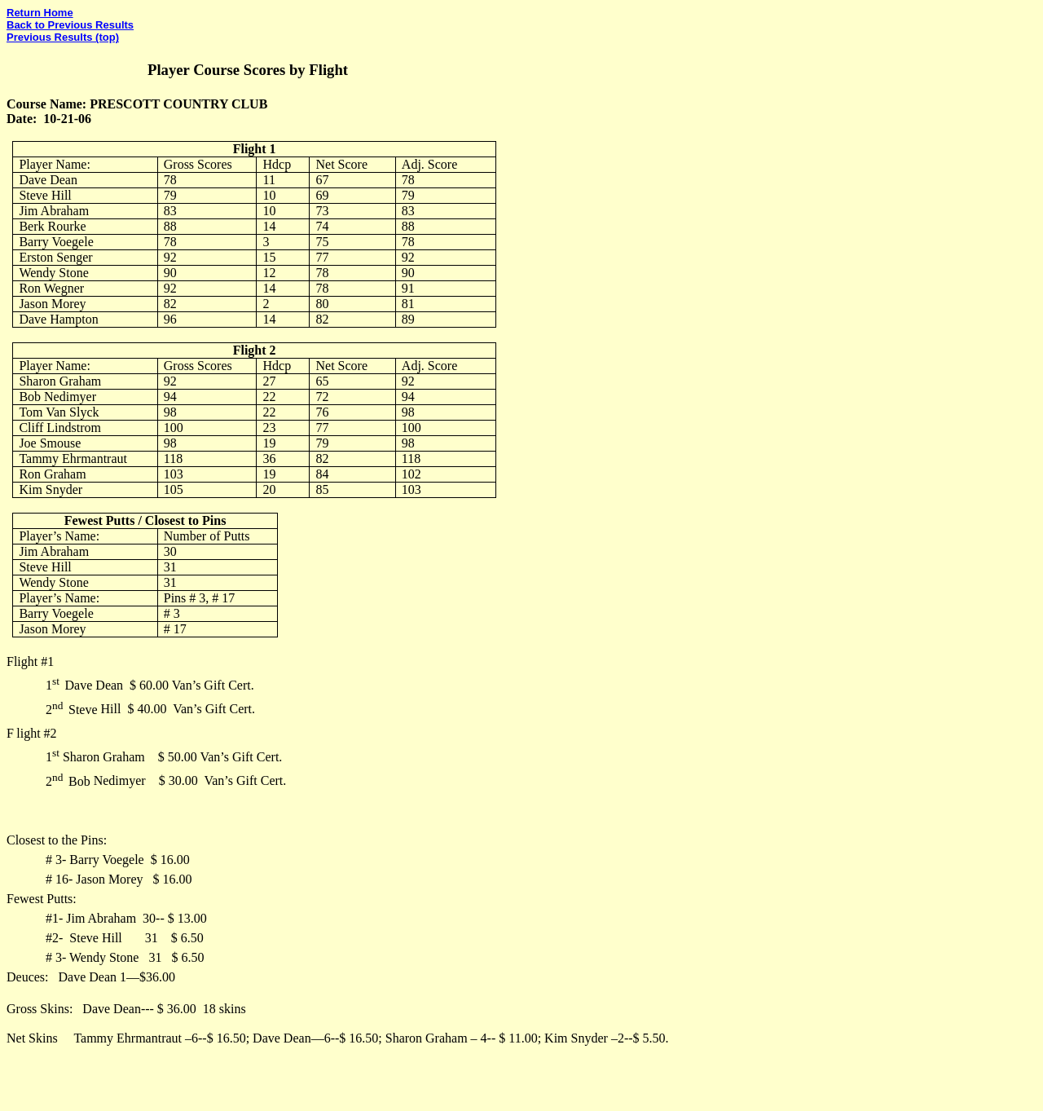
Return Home (40, 13)
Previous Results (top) (63, 37)
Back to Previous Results (70, 25)
